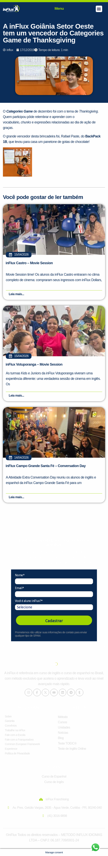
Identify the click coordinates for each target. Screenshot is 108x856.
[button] (99, 9)
